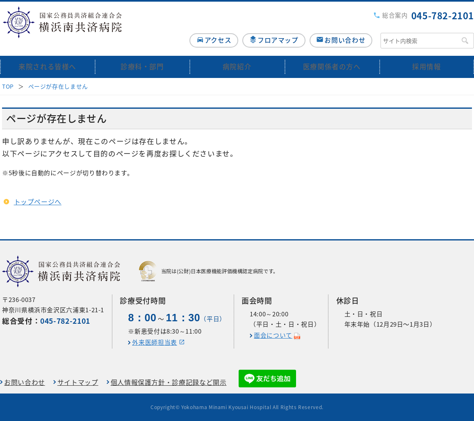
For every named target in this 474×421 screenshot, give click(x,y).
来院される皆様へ (47, 54)
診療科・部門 (142, 54)
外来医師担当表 (154, 342)
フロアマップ (273, 27)
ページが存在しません (58, 74)
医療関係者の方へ (331, 54)
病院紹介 (237, 54)
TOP (8, 74)
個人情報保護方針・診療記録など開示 (169, 382)
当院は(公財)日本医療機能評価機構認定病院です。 (208, 271)
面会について (273, 335)
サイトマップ (77, 382)
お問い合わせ (344, 27)
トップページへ (38, 189)
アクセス (209, 27)
